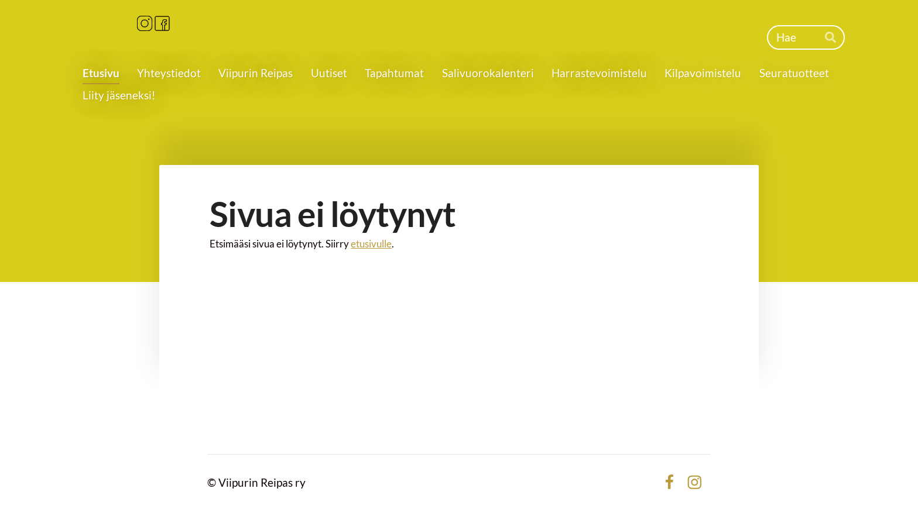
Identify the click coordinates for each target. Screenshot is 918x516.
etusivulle (371, 244)
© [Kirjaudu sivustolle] (212, 482)
